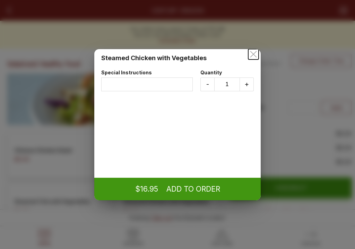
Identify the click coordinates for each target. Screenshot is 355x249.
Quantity (227, 80)
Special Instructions (147, 80)
